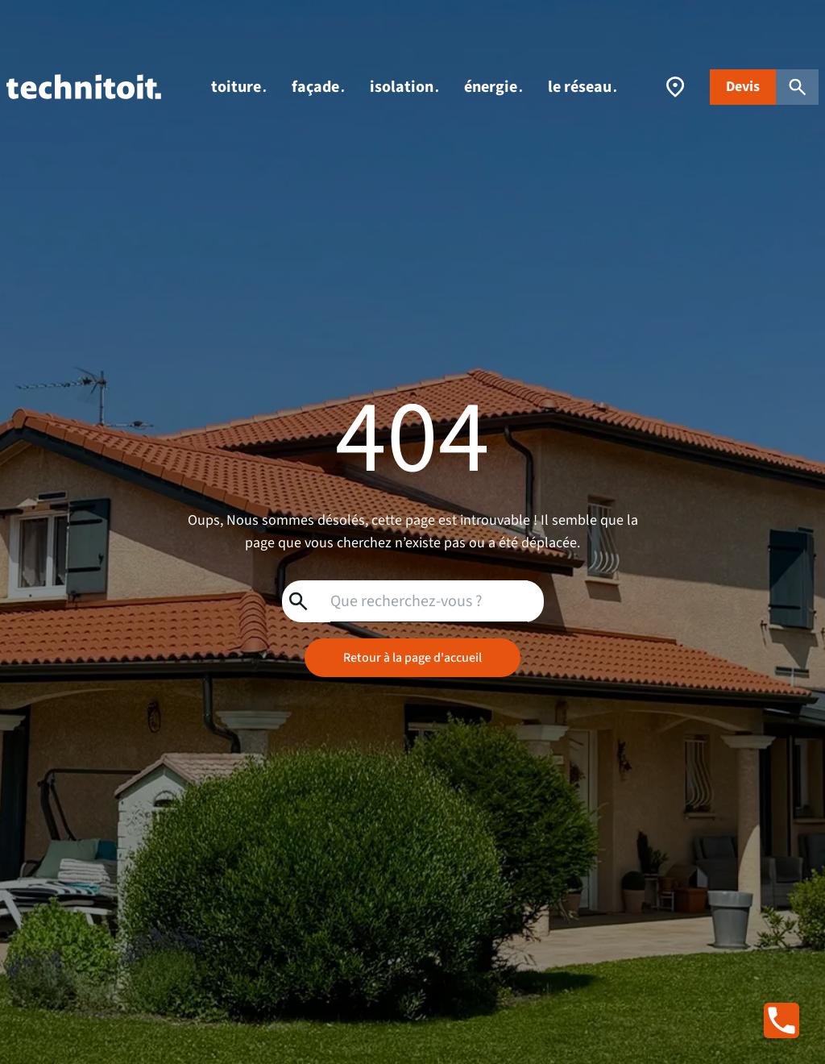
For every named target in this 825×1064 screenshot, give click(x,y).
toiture (238, 87)
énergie (493, 87)
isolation (404, 87)
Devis (743, 87)
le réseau (582, 87)
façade (318, 87)
